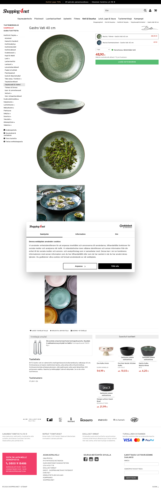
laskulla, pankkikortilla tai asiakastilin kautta (141, 437)
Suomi (155, 487)
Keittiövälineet (10, 50)
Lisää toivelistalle (39, 331)
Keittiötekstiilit (10, 47)
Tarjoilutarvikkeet (11, 82)
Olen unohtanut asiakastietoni (56, 463)
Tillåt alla (115, 266)
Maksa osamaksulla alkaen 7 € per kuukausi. (111, 57)
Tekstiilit (8, 119)
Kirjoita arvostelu (59, 331)
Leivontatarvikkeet (12, 67)
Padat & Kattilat (11, 70)
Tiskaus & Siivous (11, 88)
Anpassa (80, 266)
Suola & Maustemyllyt (13, 76)
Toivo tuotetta (10, 139)
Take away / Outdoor (13, 79)
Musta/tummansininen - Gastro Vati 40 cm (127, 42)
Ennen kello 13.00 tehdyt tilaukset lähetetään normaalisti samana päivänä (61, 436)
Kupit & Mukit (10, 56)
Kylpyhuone (9, 102)
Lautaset (9, 64)
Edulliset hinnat (49, 468)
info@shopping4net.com (16, 471)
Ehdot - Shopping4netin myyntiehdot (58, 470)
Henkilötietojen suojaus (53, 475)
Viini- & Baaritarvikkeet (13, 96)
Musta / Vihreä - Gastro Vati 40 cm (127, 36)
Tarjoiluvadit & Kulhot (138, 22)
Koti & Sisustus (89, 19)
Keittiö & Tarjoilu (122, 22)
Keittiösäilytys (10, 44)
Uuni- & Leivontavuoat (13, 90)
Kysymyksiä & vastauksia (10, 134)
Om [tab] (116, 234)
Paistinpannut (10, 73)
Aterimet (8, 38)
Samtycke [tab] (44, 234)
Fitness (77, 19)
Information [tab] (81, 234)
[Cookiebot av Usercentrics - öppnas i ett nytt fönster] (121, 226)
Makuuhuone (9, 108)
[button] (155, 10)
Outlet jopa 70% (53, 2)
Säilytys (7, 114)
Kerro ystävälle (79, 331)
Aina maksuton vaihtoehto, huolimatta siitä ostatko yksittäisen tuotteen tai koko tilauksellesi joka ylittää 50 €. (20, 437)
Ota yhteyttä (48, 466)
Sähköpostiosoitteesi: (133, 469)
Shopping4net (98, 22)
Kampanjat (138, 19)
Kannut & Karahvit (11, 41)
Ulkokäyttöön (9, 122)
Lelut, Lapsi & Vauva (107, 19)
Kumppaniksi (48, 478)
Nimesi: (126, 461)
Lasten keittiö (10, 62)
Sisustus (7, 116)
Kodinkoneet (10, 53)
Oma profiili (48, 458)
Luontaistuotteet (53, 19)
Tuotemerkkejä (125, 19)
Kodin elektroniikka (11, 99)
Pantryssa (7, 111)
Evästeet (46, 473)
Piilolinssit (38, 19)
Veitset (8, 93)
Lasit (7, 59)
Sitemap (24, 487)
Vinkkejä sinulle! (38, 337)
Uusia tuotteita (11, 31)
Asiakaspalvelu (10, 130)
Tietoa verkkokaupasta (13, 142)
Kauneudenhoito (25, 19)
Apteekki (67, 19)
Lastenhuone (9, 105)
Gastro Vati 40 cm (153, 22)
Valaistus (8, 125)
